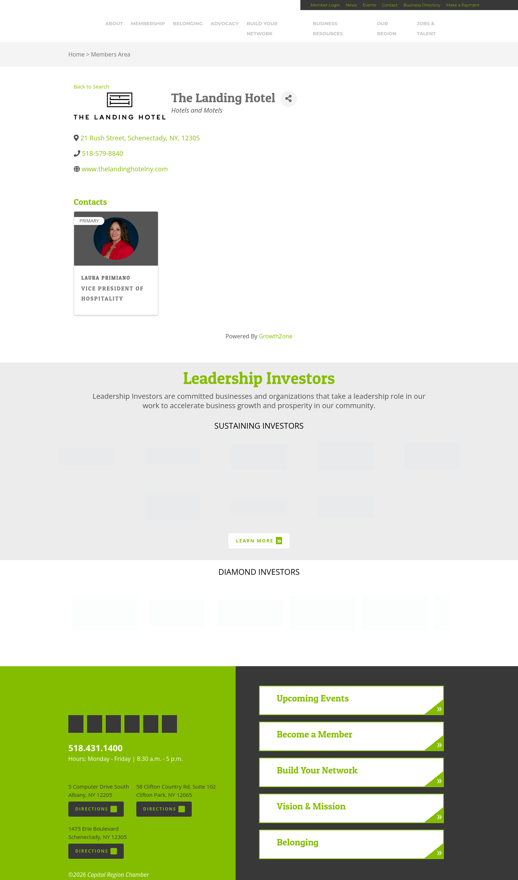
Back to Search (91, 77)
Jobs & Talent (439, 24)
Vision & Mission (311, 796)
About (117, 24)
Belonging (190, 24)
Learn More (259, 531)
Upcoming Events (313, 688)
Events (369, 5)
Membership (151, 24)
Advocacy (227, 24)
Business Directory (422, 5)
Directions (96, 799)
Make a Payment (463, 5)
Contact (389, 5)
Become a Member (315, 724)
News (351, 5)
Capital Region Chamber (29, 16)
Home (76, 45)
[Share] (289, 89)
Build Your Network (279, 24)
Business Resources (343, 24)
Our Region (396, 24)
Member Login (325, 5)
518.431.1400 (95, 738)
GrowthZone (275, 327)
